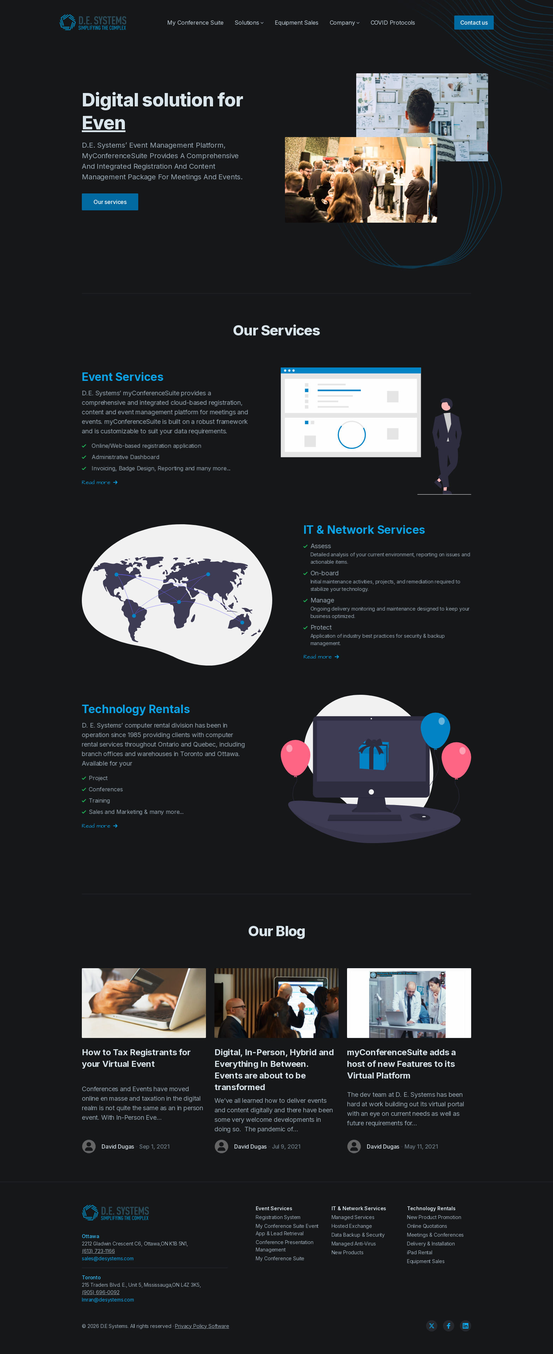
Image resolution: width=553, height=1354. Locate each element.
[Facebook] (448, 1325)
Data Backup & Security (358, 1235)
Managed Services (353, 1217)
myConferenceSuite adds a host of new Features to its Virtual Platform (401, 1064)
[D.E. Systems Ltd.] (93, 22)
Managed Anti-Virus (354, 1244)
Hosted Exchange (352, 1226)
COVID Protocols (393, 22)
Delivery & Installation (431, 1244)
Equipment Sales (296, 22)
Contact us (474, 22)
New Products (348, 1252)
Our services (110, 190)
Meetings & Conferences (435, 1235)
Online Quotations (427, 1226)
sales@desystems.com (108, 1258)
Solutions (249, 22)
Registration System (278, 1217)
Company (344, 22)
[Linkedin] (465, 1325)
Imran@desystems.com (108, 1300)
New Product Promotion (434, 1217)
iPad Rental (419, 1252)
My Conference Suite (195, 22)
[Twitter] (431, 1325)
